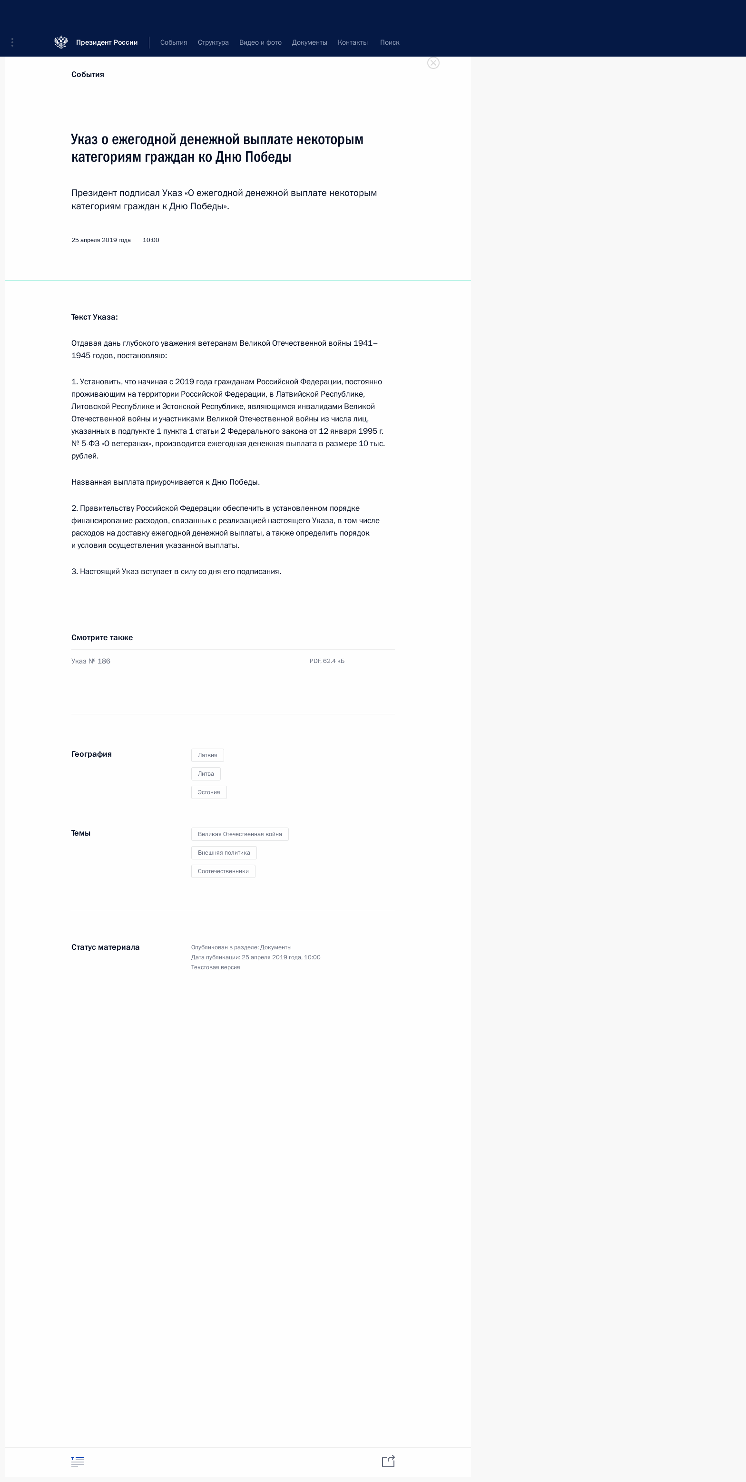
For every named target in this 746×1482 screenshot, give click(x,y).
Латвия (207, 755)
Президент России (107, 14)
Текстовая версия (215, 967)
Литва (206, 774)
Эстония (209, 792)
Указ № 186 (90, 661)
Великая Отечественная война (240, 834)
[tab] (78, 1462)
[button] (15, 14)
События (87, 74)
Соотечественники (223, 871)
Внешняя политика (224, 852)
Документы (276, 947)
